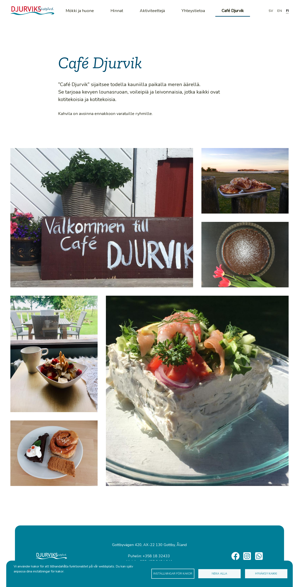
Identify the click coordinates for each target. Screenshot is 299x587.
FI (287, 11)
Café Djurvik (233, 11)
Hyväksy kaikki (266, 574)
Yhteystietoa (193, 11)
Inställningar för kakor (172, 574)
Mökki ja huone (80, 11)
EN (279, 11)
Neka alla (219, 574)
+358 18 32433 (156, 556)
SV (271, 11)
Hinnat (116, 11)
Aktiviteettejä (152, 11)
